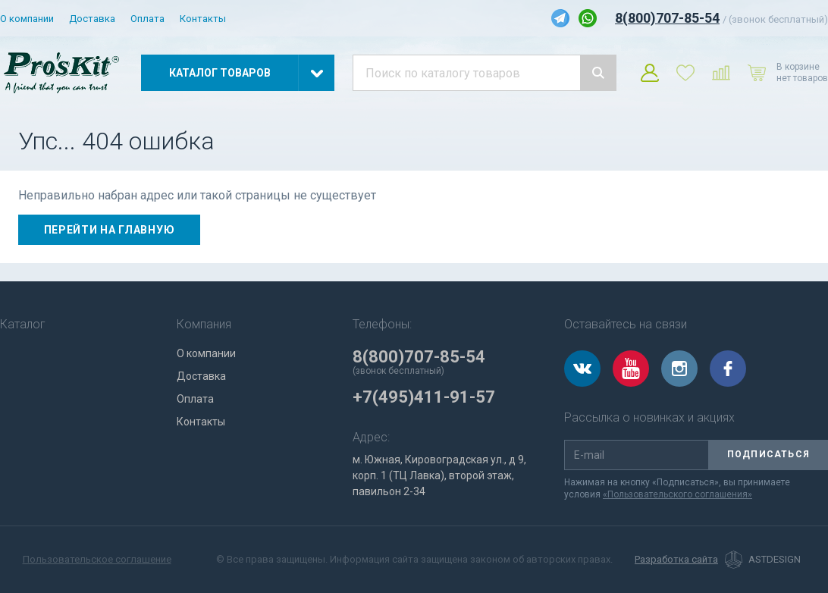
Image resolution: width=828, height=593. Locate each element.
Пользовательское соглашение (97, 559)
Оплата (147, 18)
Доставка (92, 18)
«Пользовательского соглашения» (677, 494)
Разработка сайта (676, 559)
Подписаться (768, 454)
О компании (27, 18)
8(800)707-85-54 (667, 18)
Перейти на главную (109, 230)
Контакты (203, 18)
